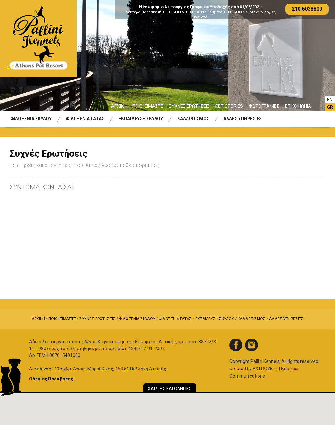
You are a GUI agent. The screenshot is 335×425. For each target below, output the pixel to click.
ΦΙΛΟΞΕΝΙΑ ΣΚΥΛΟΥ (31, 118)
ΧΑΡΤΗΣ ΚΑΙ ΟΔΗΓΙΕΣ (169, 388)
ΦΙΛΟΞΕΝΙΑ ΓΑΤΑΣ (85, 118)
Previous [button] (15, 60)
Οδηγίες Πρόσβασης (51, 378)
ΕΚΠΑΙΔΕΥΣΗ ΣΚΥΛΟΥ (140, 118)
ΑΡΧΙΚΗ (119, 106)
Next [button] (319, 60)
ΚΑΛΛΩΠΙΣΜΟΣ (193, 118)
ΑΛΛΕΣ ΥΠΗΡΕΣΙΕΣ (242, 118)
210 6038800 (307, 9)
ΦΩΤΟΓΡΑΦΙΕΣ (264, 106)
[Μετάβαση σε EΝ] (330, 99)
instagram (251, 345)
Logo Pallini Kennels (38, 38)
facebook (235, 345)
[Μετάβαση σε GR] (330, 107)
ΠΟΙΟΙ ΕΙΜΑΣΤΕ (147, 106)
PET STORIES (229, 106)
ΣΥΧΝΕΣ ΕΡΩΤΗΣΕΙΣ (189, 106)
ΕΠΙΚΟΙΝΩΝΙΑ (298, 106)
